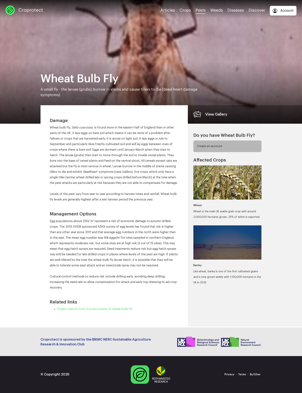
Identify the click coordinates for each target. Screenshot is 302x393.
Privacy (229, 374)
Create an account (209, 146)
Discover (257, 10)
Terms (242, 374)
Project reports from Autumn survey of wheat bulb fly (94, 309)
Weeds (216, 10)
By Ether (255, 374)
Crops (185, 10)
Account (283, 10)
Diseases (235, 10)
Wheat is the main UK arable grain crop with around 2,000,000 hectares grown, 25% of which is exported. (227, 191)
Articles (167, 10)
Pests (201, 10)
